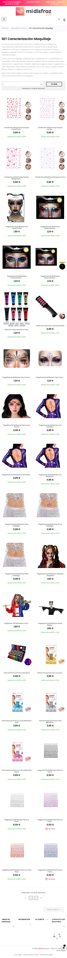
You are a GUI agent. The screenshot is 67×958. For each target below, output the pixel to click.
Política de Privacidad (30, 955)
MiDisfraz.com (43, 948)
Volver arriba (54, 909)
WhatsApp (51, 2)
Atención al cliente (58, 3)
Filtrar (54, 84)
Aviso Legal (18, 955)
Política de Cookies (46, 955)
